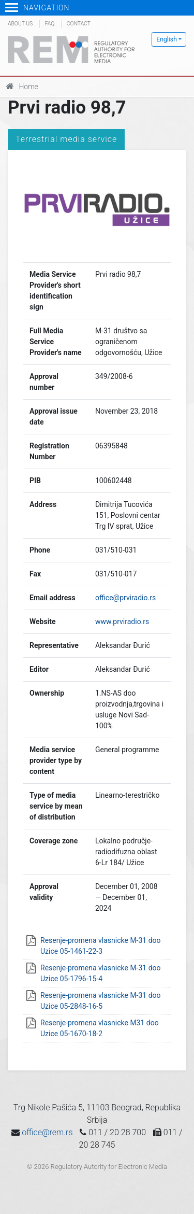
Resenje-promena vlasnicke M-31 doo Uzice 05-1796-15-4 (100, 973)
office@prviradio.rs (125, 598)
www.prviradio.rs (122, 621)
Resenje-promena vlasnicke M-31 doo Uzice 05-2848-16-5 (100, 1000)
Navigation (37, 8)
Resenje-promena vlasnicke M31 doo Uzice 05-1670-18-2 (99, 1028)
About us (20, 23)
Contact (79, 23)
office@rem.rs (47, 1132)
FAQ (49, 23)
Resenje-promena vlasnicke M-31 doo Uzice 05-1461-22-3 (100, 945)
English (166, 39)
